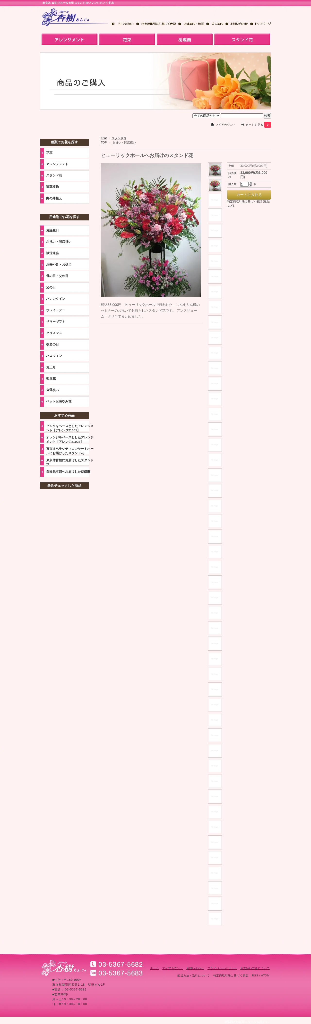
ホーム (154, 968)
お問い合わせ (195, 968)
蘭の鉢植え (54, 198)
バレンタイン (55, 299)
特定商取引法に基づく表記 (231, 975)
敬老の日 (52, 344)
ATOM (265, 975)
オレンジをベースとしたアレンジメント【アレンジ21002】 (70, 439)
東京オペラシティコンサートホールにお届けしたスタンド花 (70, 451)
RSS (255, 975)
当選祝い (52, 390)
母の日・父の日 (57, 276)
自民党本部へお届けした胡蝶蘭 (68, 471)
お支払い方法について (255, 968)
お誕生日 (52, 230)
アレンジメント (57, 164)
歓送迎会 (52, 253)
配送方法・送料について (193, 975)
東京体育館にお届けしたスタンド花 (70, 462)
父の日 (51, 287)
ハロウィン (54, 356)
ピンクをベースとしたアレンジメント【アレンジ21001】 (70, 428)
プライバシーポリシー (222, 968)
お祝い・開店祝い (124, 142)
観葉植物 (52, 187)
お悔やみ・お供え (58, 264)
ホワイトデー (55, 310)
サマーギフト (55, 321)
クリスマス (54, 333)
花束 (49, 152)
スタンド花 (119, 138)
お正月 (51, 367)
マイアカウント (225, 124)
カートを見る (258, 124)
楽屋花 (51, 378)
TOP (104, 138)
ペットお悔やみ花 (58, 401)
